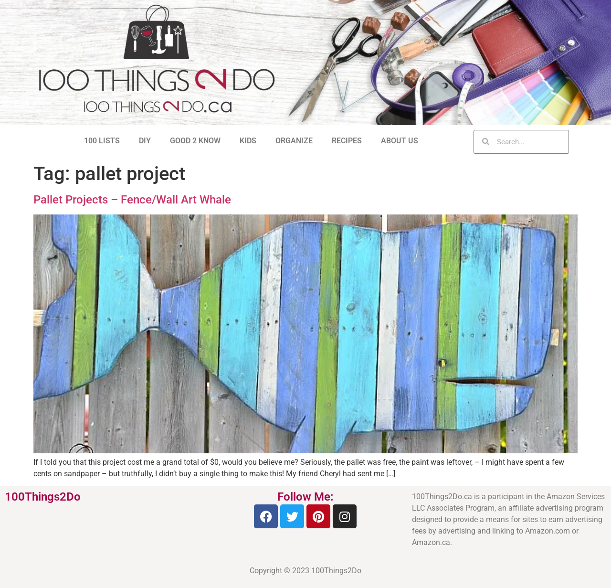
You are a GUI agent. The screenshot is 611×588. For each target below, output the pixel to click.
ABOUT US (399, 140)
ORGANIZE (294, 140)
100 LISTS (102, 140)
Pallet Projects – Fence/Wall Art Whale (132, 199)
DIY (145, 140)
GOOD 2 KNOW (195, 140)
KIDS (248, 140)
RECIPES (347, 140)
